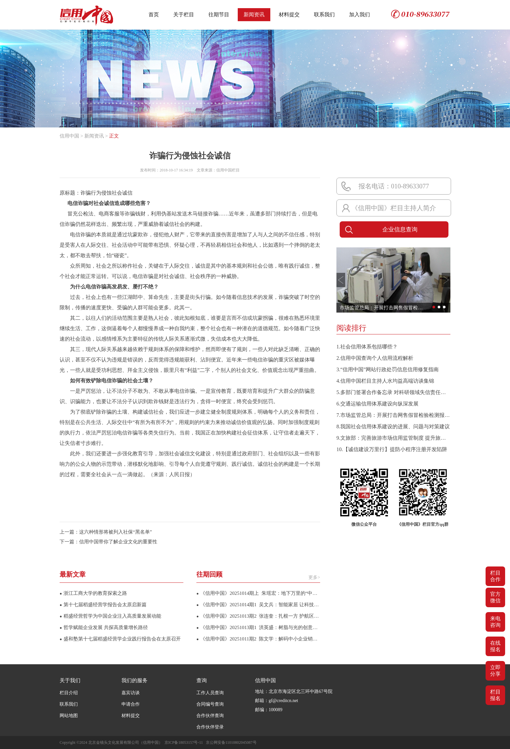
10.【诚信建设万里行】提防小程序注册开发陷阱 (391, 449)
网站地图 (69, 715)
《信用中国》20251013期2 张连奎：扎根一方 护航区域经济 (258, 616)
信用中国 (69, 136)
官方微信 (495, 597)
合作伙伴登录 (210, 727)
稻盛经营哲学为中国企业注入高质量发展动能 (110, 616)
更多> (314, 577)
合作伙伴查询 (210, 715)
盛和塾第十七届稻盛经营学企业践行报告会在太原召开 (120, 638)
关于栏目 (183, 14)
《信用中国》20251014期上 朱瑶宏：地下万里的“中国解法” (258, 593)
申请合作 (130, 704)
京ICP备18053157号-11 (183, 742)
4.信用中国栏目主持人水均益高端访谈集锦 (385, 381)
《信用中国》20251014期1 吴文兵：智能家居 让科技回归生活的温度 (258, 604)
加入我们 (359, 14)
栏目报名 (495, 695)
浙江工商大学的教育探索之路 (93, 593)
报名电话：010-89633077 (394, 186)
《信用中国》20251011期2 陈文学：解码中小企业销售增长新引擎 (258, 638)
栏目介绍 (69, 692)
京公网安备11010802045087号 (231, 742)
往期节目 (218, 14)
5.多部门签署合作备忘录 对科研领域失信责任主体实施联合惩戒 (393, 392)
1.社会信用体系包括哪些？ (367, 346)
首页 (154, 14)
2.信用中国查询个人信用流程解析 (374, 358)
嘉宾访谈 (130, 692)
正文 (114, 136)
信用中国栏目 (228, 170)
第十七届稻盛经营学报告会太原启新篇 (103, 604)
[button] (340, 280)
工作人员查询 (210, 692)
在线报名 (495, 646)
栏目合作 (495, 576)
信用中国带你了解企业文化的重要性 (118, 541)
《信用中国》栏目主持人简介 (393, 208)
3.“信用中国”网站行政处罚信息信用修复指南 (387, 369)
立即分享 (495, 671)
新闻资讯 (254, 14)
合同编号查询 (210, 704)
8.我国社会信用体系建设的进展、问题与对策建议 (393, 426)
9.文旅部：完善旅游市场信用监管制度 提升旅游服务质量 (393, 438)
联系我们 (324, 14)
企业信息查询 (380, 230)
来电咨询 (495, 622)
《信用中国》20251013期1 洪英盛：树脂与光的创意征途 (258, 627)
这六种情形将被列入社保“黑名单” (115, 532)
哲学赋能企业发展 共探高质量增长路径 (104, 627)
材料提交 (289, 14)
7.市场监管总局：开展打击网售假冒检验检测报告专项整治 (393, 415)
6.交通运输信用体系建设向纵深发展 (377, 403)
